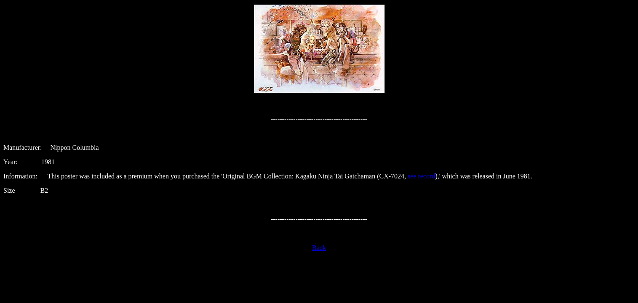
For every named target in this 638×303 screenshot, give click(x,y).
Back (319, 247)
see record (421, 176)
